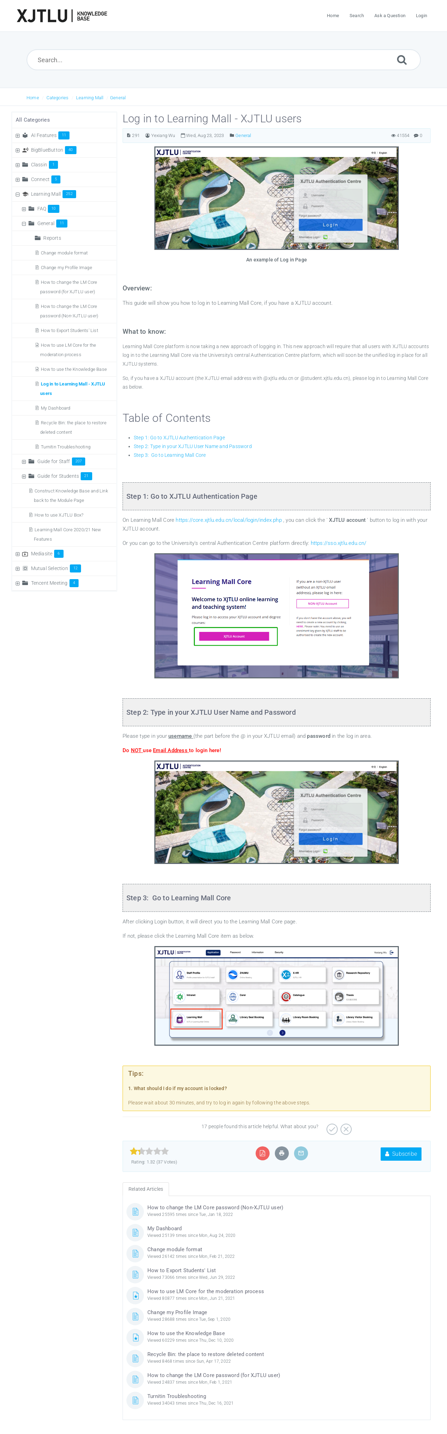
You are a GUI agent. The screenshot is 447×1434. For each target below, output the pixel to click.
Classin (44, 164)
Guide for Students (64, 476)
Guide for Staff (61, 461)
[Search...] (224, 59)
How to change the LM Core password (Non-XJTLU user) (215, 1207)
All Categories (33, 120)
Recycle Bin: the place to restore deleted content (205, 1354)
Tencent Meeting (55, 583)
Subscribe (401, 1154)
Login (421, 15)
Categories (57, 97)
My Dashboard (55, 408)
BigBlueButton (53, 150)
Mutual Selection (56, 568)
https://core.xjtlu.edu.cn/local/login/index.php (229, 520)
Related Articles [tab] (146, 1189)
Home (33, 97)
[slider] (149, 1151)
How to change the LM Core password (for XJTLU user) (213, 1375)
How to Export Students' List (69, 330)
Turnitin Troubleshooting (65, 446)
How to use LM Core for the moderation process (205, 1291)
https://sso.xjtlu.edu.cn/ (339, 543)
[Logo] (61, 15)
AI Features (50, 135)
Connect (46, 179)
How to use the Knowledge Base (74, 369)
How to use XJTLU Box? (59, 515)
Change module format (64, 252)
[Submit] (402, 59)
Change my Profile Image (66, 267)
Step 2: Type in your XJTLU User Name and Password (193, 446)
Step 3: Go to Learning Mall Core (170, 455)
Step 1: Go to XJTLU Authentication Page (179, 437)
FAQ (48, 209)
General (118, 97)
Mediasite (47, 553)
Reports (52, 238)
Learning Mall (90, 97)
